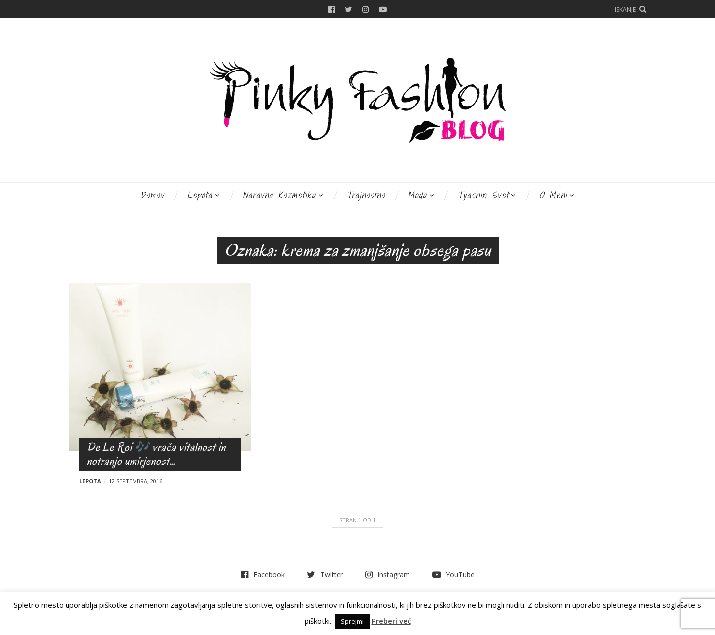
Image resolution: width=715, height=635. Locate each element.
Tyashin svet (483, 195)
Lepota (200, 195)
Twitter (348, 9)
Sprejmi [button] (352, 621)
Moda (417, 195)
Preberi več (391, 621)
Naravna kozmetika (279, 195)
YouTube (383, 9)
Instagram (365, 9)
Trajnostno (365, 195)
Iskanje (625, 9)
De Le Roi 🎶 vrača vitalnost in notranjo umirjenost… (156, 454)
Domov (152, 195)
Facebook (331, 9)
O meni (553, 195)
